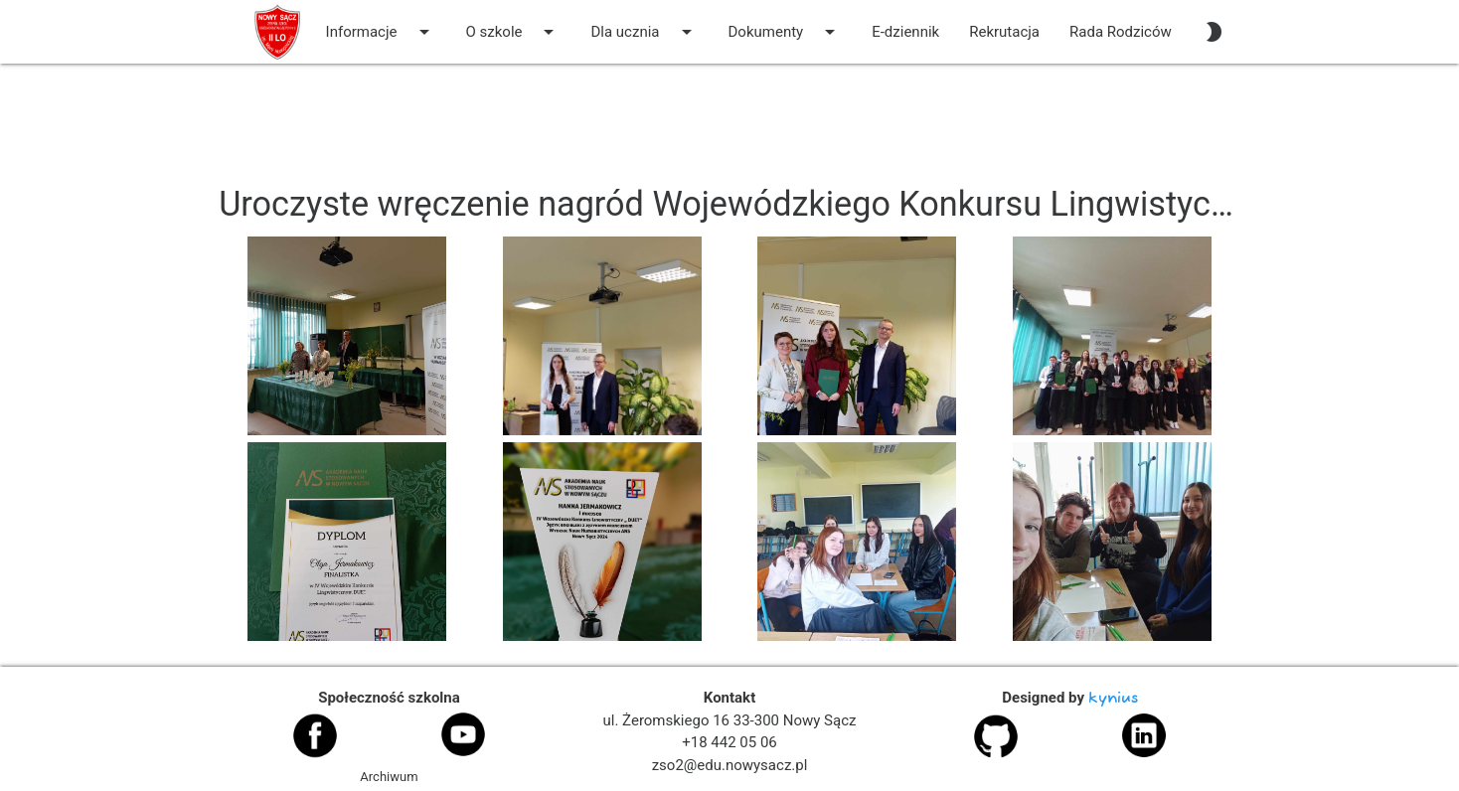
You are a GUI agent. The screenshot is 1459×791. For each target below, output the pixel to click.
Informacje (381, 32)
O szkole (514, 32)
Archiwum (388, 776)
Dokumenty (786, 32)
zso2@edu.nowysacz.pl (730, 765)
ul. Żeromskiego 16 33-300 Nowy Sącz (730, 720)
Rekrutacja (1004, 32)
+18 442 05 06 (729, 742)
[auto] (1213, 32)
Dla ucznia (644, 32)
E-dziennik (905, 32)
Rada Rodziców (1120, 32)
